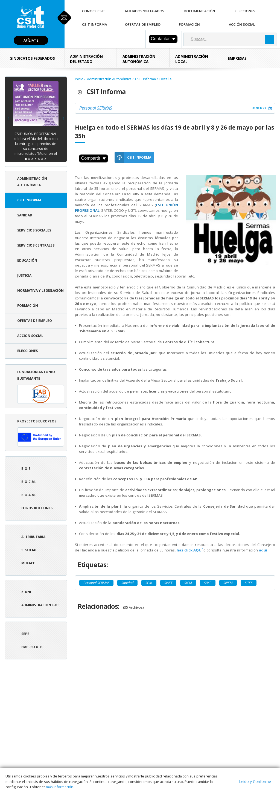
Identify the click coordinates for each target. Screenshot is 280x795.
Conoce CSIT (93, 10)
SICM (188, 582)
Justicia (24, 275)
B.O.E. (26, 468)
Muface (28, 563)
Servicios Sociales (34, 230)
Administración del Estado (86, 59)
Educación (27, 260)
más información (59, 786)
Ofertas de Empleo (143, 24)
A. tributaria (33, 536)
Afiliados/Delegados (144, 10)
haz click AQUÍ (190, 550)
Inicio (79, 78)
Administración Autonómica (138, 59)
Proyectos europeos (40, 433)
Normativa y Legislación (40, 290)
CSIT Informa (94, 24)
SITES (248, 582)
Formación (189, 24)
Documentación (199, 10)
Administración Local (191, 59)
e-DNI (26, 592)
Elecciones (245, 10)
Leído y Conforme (255, 781)
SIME (207, 582)
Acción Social (242, 24)
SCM (148, 582)
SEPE (25, 633)
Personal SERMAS (95, 108)
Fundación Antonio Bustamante (40, 387)
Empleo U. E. (32, 647)
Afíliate (31, 40)
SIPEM (228, 582)
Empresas (237, 58)
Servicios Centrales (35, 245)
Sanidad (24, 215)
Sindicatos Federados (32, 58)
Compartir (93, 158)
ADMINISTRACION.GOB (40, 605)
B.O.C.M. (28, 481)
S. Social (29, 550)
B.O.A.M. (28, 495)
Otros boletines (36, 508)
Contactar (163, 38)
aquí (263, 550)
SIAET (168, 582)
